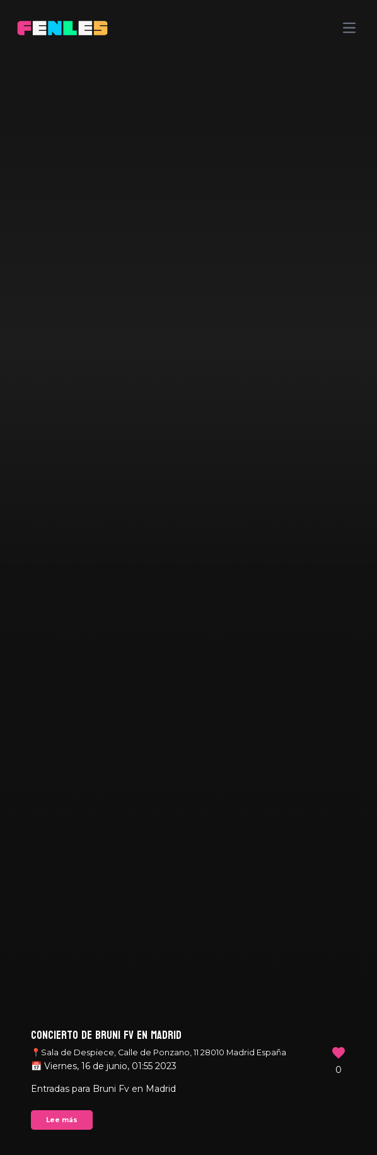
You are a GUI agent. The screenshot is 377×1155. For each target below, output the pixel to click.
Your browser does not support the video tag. (188, 577)
